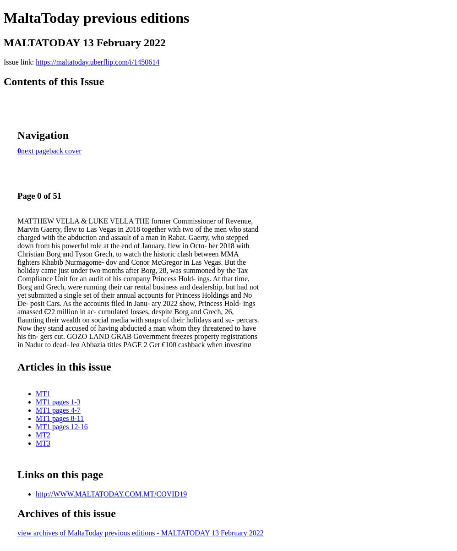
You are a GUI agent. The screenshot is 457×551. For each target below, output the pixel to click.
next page (35, 151)
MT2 (43, 435)
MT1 (43, 394)
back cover (65, 151)
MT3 (43, 443)
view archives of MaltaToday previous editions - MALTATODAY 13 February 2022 (140, 533)
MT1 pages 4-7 (58, 410)
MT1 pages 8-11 (60, 418)
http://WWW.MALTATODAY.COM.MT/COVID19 (111, 494)
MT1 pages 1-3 (58, 402)
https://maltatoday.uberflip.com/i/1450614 (97, 62)
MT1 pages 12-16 (62, 427)
